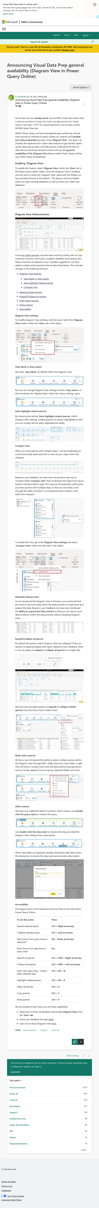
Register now (68, 50)
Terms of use (6, 1186)
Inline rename (26, 304)
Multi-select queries (29, 300)
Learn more (8, 13)
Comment (15, 1071)
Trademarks (6, 1190)
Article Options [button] (80, 87)
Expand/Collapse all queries (32, 296)
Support (13, 1112)
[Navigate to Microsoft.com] (9, 22)
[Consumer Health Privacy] (49, 1199)
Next (89, 1149)
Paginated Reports (18, 1143)
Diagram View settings (30, 273)
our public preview (30, 255)
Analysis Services (18, 1118)
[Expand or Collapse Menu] (4, 29)
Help (76, 35)
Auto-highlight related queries (38, 282)
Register (56, 35)
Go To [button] (85, 35)
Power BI (55, 1030)
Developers (15, 1106)
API (11, 1131)
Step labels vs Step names (36, 278)
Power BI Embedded (19, 1124)
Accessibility (25, 309)
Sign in (67, 35)
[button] (84, 104)
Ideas (51, 1019)
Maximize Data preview (30, 292)
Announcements (29, 1030)
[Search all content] (62, 41)
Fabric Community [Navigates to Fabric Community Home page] (31, 22)
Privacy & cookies (8, 1181)
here (22, 908)
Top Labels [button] (14, 1080)
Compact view (31, 287)
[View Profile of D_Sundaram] (20, 96)
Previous (77, 1149)
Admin (13, 1137)
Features (43, 1030)
